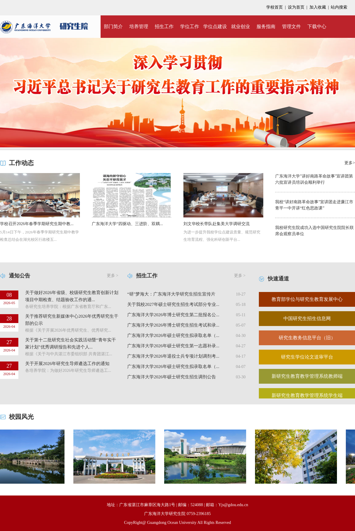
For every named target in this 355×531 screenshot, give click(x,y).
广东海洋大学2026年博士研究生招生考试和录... (173, 325)
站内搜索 (339, 7)
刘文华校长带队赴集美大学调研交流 (216, 224)
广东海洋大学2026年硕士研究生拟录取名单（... (173, 335)
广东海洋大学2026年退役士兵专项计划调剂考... (173, 356)
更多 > (112, 275)
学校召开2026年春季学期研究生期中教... (37, 224)
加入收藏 (317, 7)
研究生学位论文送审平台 (307, 356)
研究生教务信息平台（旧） (307, 337)
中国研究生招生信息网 (307, 318)
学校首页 (274, 7)
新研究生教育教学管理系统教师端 (307, 376)
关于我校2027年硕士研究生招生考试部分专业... (173, 304)
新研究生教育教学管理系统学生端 (307, 395)
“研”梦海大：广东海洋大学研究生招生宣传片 (171, 294)
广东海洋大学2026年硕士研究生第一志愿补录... (173, 345)
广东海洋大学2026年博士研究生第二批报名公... (173, 314)
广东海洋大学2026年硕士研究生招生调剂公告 (171, 377)
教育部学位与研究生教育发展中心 (307, 299)
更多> (349, 163)
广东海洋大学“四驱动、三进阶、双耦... (127, 224)
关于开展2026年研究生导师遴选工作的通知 (67, 363)
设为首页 (296, 7)
